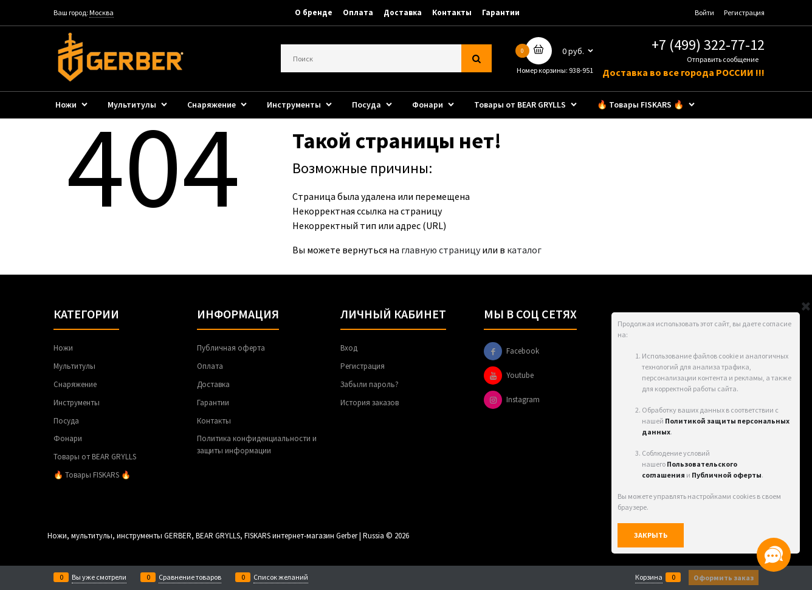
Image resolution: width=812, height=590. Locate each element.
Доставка (403, 12)
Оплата (358, 12)
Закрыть (650, 535)
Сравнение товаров (190, 577)
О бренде (313, 12)
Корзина (648, 577)
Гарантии (501, 12)
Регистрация (744, 12)
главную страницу (440, 250)
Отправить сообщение (723, 59)
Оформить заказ (723, 577)
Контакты (452, 12)
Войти (704, 12)
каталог (524, 250)
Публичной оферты (727, 474)
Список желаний (280, 577)
